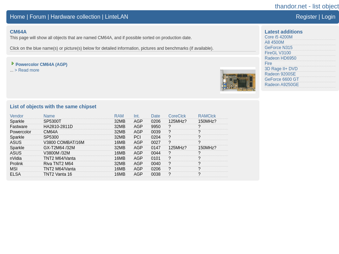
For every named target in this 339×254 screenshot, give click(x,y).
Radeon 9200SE (280, 74)
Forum (38, 17)
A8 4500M (274, 42)
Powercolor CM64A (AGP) (38, 64)
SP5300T (52, 121)
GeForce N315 (279, 47)
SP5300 (51, 137)
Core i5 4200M (279, 37)
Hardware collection (75, 17)
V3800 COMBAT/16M (64, 142)
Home (17, 17)
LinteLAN (116, 17)
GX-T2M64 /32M (59, 147)
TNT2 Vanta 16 (58, 174)
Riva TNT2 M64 (58, 163)
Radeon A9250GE (282, 84)
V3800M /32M (57, 153)
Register (306, 17)
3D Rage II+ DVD (281, 68)
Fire (268, 63)
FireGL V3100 (278, 52)
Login (328, 17)
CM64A (51, 131)
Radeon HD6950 (280, 58)
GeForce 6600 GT (282, 79)
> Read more (27, 70)
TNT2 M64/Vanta (59, 158)
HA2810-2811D (58, 126)
